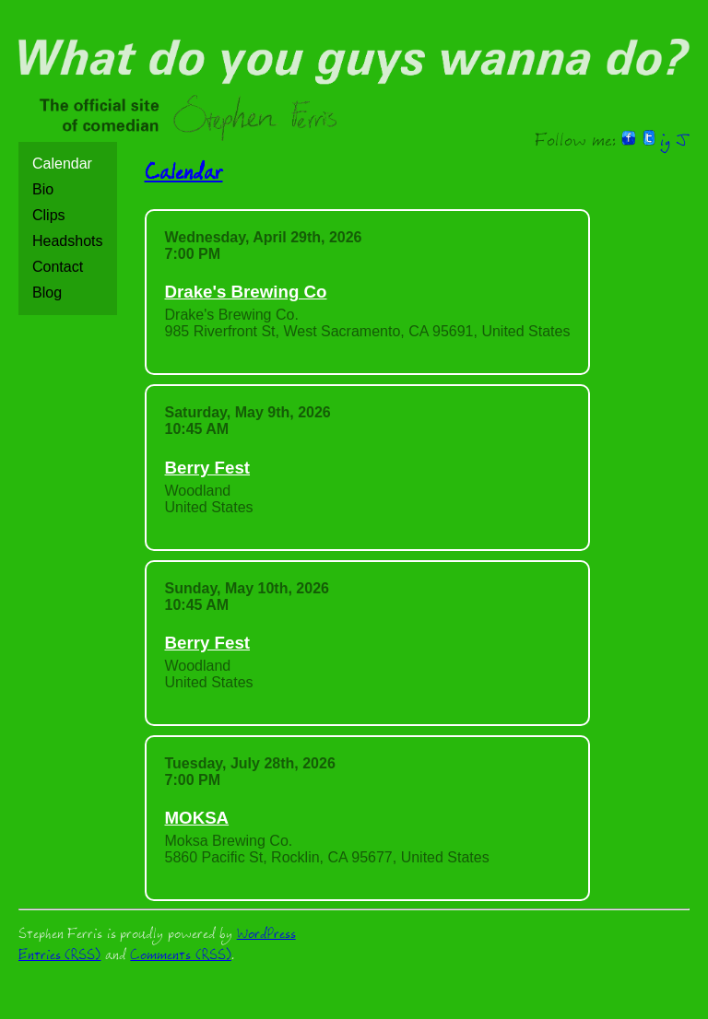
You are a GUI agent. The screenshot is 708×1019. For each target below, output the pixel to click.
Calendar (62, 163)
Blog (47, 292)
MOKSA (197, 817)
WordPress (266, 935)
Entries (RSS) (59, 956)
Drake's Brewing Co (246, 291)
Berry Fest (208, 467)
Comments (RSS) (180, 956)
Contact (57, 267)
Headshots (67, 241)
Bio (42, 189)
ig (665, 143)
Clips (48, 215)
